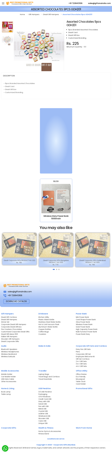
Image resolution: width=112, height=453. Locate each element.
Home (22, 14)
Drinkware (43, 313)
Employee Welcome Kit (85, 356)
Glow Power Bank (83, 322)
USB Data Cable (8, 379)
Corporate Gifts (8, 428)
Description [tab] (9, 75)
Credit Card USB (44, 399)
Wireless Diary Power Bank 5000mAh (55, 217)
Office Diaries (81, 374)
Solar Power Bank (83, 327)
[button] (53, 269)
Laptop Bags (43, 374)
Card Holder (81, 384)
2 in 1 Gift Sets (81, 361)
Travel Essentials (45, 379)
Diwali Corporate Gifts (10, 341)
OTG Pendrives (44, 396)
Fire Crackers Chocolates (11, 329)
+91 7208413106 (73, 3)
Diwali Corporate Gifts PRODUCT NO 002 (19, 262)
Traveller (42, 370)
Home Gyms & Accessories (49, 431)
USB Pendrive (44, 388)
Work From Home (84, 428)
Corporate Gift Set (83, 354)
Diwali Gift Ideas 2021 (9, 334)
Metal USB (42, 409)
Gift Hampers (7, 313)
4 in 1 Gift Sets (81, 366)
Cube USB (42, 421)
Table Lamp (6, 394)
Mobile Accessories (10, 370)
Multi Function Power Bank (86, 332)
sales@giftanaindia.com (97, 3)
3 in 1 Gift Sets (81, 364)
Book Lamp (5, 392)
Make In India (44, 346)
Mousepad (80, 379)
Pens (78, 352)
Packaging (42, 394)
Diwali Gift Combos (9, 317)
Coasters (42, 334)
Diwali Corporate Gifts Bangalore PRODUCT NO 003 (56, 263)
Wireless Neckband (9, 354)
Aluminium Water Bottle (48, 327)
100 (85, 47)
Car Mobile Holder (8, 376)
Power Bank (81, 313)
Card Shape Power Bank (86, 319)
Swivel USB (42, 404)
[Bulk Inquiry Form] (54, 140)
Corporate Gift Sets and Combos (91, 346)
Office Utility (81, 370)
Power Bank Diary (83, 334)
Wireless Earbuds (8, 356)
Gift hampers (34, 14)
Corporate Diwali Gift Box (11, 327)
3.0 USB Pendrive (45, 392)
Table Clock (80, 381)
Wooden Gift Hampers (10, 339)
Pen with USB (43, 406)
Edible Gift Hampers (9, 336)
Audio (3, 346)
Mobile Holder (6, 374)
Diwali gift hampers (51, 14)
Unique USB (43, 423)
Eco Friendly (81, 376)
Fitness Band (43, 434)
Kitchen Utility (43, 317)
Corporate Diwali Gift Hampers (13, 324)
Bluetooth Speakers (9, 349)
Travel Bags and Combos (49, 376)
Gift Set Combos (82, 359)
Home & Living (7, 388)
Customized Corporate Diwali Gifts (15, 332)
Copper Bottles (44, 329)
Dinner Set (5, 322)
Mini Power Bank (82, 317)
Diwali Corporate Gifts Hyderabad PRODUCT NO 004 (92, 263)
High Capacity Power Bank (86, 329)
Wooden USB (43, 418)
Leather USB (43, 413)
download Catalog (16, 301)
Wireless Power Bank (84, 324)
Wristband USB (44, 416)
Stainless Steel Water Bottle (49, 322)
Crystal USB (43, 411)
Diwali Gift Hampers (9, 319)
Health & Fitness (45, 428)
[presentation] (2, 250)
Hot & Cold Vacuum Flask (48, 324)
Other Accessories (8, 381)
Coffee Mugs (43, 332)
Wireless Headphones (10, 352)
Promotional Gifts (84, 388)
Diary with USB (44, 401)
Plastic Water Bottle (46, 319)
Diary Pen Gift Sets (83, 349)
